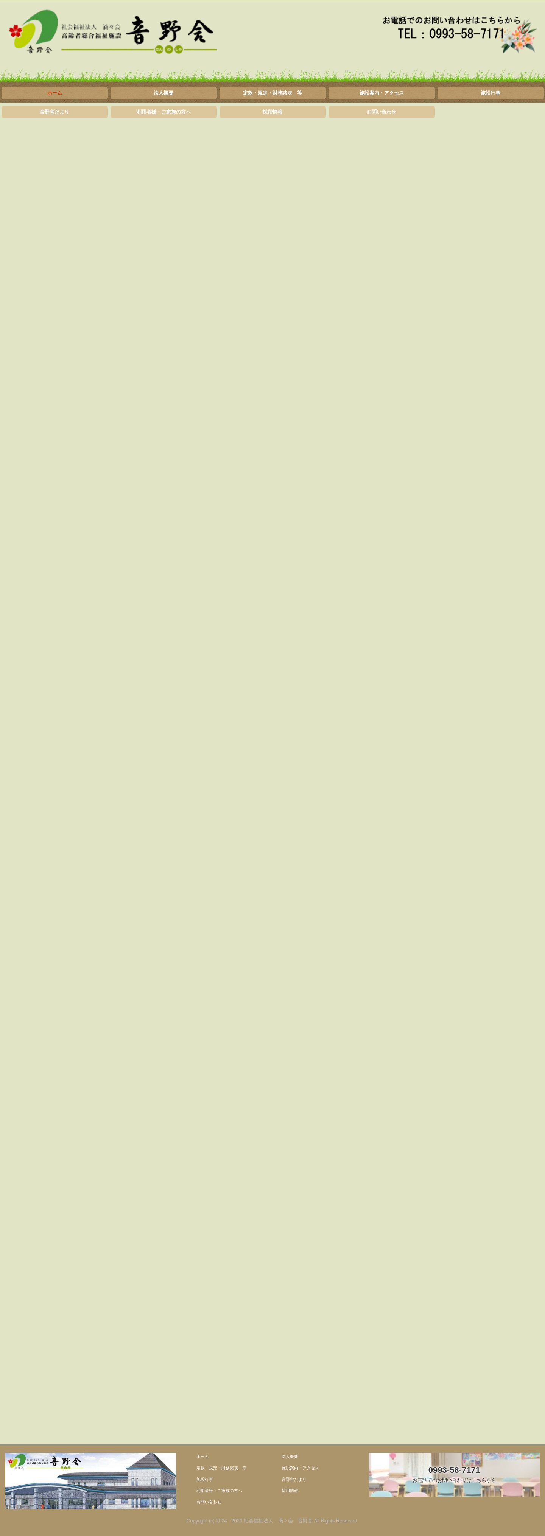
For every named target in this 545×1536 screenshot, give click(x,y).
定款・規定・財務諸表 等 (272, 93)
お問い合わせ (381, 112)
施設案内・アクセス (382, 93)
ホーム (54, 93)
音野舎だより (54, 112)
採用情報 (272, 112)
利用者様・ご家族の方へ (164, 112)
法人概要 (163, 93)
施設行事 (490, 93)
